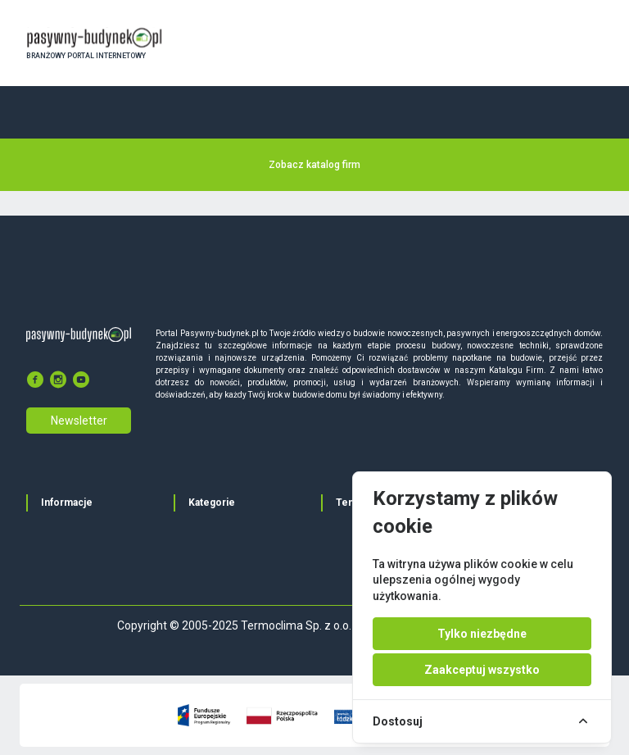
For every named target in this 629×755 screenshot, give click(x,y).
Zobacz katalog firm (314, 165)
